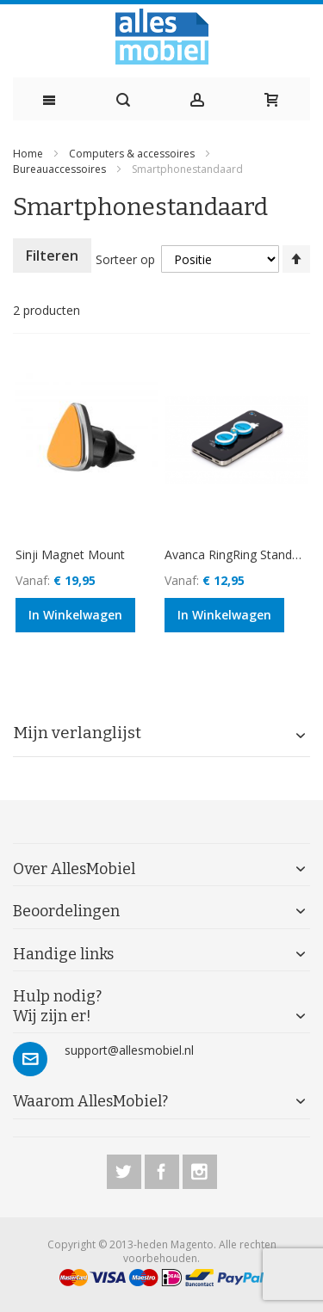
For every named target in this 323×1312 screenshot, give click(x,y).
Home (29, 153)
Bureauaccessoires (61, 169)
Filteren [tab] (52, 255)
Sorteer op (125, 259)
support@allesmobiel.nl (129, 1050)
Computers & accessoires (133, 153)
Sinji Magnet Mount (70, 554)
